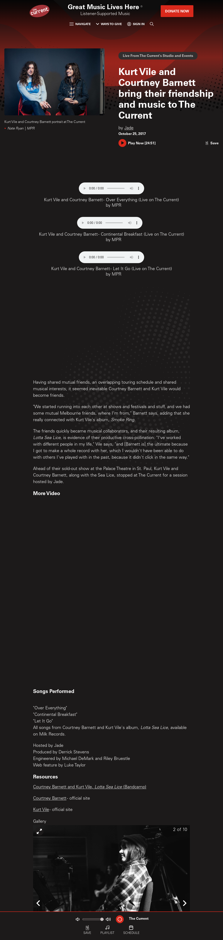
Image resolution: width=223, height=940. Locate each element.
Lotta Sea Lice (108, 787)
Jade (128, 128)
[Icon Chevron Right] (184, 903)
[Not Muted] (77, 919)
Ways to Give (109, 24)
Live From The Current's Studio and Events (158, 55)
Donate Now (177, 11)
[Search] (151, 24)
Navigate (80, 24)
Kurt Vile (41, 810)
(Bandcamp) (134, 787)
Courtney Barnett (49, 799)
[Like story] (212, 143)
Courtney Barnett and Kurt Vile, (64, 787)
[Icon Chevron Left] (38, 903)
